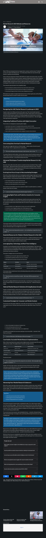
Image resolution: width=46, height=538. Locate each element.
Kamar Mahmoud (17, 27)
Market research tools (17, 480)
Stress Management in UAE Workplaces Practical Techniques (36, 520)
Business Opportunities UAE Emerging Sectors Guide (15, 103)
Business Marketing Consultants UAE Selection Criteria (21, 297)
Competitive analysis (10, 479)
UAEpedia (10, 27)
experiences (31, 116)
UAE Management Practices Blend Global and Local (15, 397)
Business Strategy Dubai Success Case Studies (14, 399)
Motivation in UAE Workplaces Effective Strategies (20, 336)
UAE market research (26, 480)
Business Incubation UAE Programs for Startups (21, 520)
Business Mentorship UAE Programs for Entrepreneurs (16, 104)
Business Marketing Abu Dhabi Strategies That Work (21, 191)
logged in (21, 527)
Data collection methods (29, 479)
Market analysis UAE (38, 479)
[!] (31, 139)
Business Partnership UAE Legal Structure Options (15, 101)
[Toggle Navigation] (3, 2)
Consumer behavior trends (19, 479)
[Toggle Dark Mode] (39, 2)
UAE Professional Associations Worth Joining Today (15, 395)
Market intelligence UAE (8, 480)
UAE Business (9, 21)
